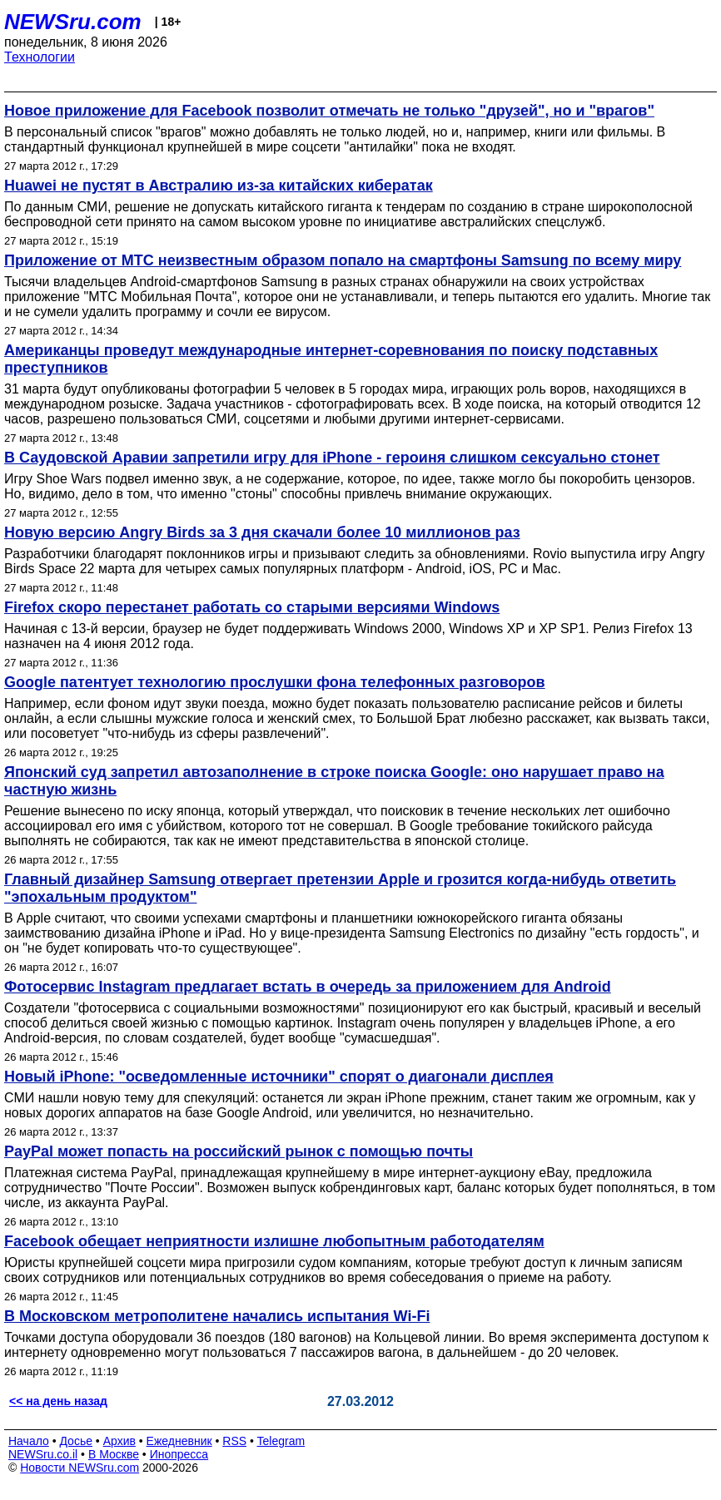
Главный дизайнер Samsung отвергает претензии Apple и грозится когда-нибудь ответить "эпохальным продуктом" (340, 888)
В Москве (113, 1454)
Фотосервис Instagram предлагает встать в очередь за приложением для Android (307, 986)
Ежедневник (179, 1441)
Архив (119, 1441)
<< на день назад (58, 1401)
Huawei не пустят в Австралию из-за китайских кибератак (218, 185)
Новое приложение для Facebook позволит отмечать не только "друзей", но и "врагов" (329, 110)
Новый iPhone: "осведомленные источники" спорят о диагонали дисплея (279, 1076)
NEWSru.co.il (42, 1454)
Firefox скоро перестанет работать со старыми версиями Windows (252, 607)
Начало (28, 1441)
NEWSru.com (73, 21)
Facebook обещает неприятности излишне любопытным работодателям (274, 1241)
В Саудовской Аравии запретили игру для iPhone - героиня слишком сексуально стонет (332, 457)
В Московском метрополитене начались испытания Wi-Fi (217, 1316)
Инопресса (179, 1454)
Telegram (281, 1441)
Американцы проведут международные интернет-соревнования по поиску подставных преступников (331, 359)
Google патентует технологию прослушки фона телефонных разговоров (274, 682)
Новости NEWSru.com (79, 1467)
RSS (234, 1441)
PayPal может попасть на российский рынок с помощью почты (238, 1151)
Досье (75, 1441)
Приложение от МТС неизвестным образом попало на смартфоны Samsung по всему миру (342, 260)
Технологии (39, 57)
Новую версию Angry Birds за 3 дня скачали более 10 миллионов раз (262, 532)
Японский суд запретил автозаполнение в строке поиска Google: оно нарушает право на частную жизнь (334, 781)
